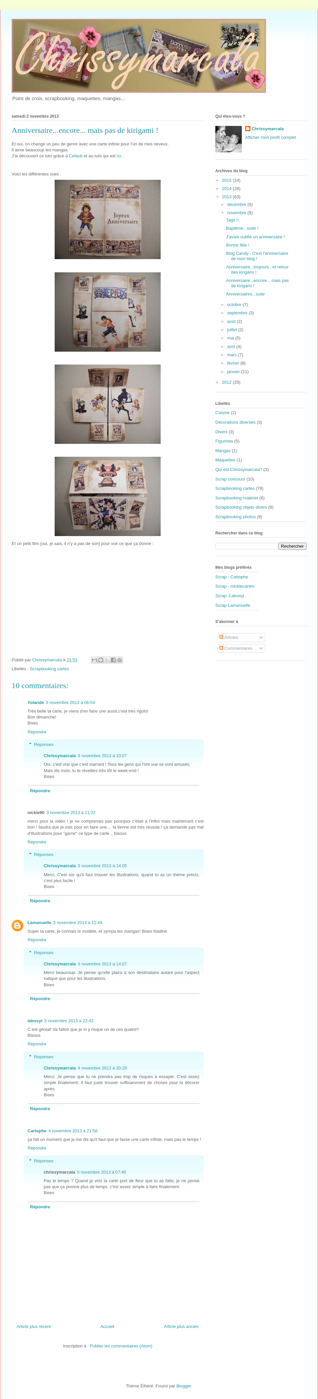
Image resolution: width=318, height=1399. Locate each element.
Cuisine (222, 412)
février (233, 363)
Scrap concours (230, 479)
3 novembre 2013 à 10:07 (102, 755)
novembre (237, 212)
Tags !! (232, 219)
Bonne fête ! (237, 245)
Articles (228, 637)
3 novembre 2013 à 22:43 (68, 1020)
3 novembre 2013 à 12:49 (77, 922)
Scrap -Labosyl (229, 595)
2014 (227, 188)
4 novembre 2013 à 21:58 (72, 1130)
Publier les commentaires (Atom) (121, 1345)
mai (231, 337)
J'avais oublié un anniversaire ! (255, 236)
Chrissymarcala (60, 755)
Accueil (107, 1326)
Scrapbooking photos (235, 516)
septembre (238, 312)
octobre (235, 304)
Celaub (75, 155)
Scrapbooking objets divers (241, 507)
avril (231, 346)
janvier (234, 371)
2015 (227, 180)
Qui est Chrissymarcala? (238, 469)
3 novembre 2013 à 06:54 (70, 702)
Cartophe (36, 1130)
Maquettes (225, 459)
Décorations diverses (235, 422)
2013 (227, 196)
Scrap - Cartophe (231, 576)
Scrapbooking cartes (49, 668)
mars (232, 354)
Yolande (35, 702)
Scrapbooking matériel (236, 497)
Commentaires (235, 648)
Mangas (223, 450)
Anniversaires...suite (245, 293)
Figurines (224, 441)
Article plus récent (34, 1326)
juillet (232, 329)
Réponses (44, 744)
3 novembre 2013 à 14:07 (102, 963)
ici (119, 155)
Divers (221, 431)
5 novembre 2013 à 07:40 (101, 1172)
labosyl (34, 1020)
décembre (237, 204)
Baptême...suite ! (242, 228)
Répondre (36, 731)
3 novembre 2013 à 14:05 (102, 865)
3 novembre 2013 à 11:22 (70, 812)
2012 (227, 382)
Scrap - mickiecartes (234, 586)
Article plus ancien (181, 1326)
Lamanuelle (39, 922)
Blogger (183, 1385)
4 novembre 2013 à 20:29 (102, 1068)
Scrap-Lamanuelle (232, 605)
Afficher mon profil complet (270, 137)
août (232, 321)
